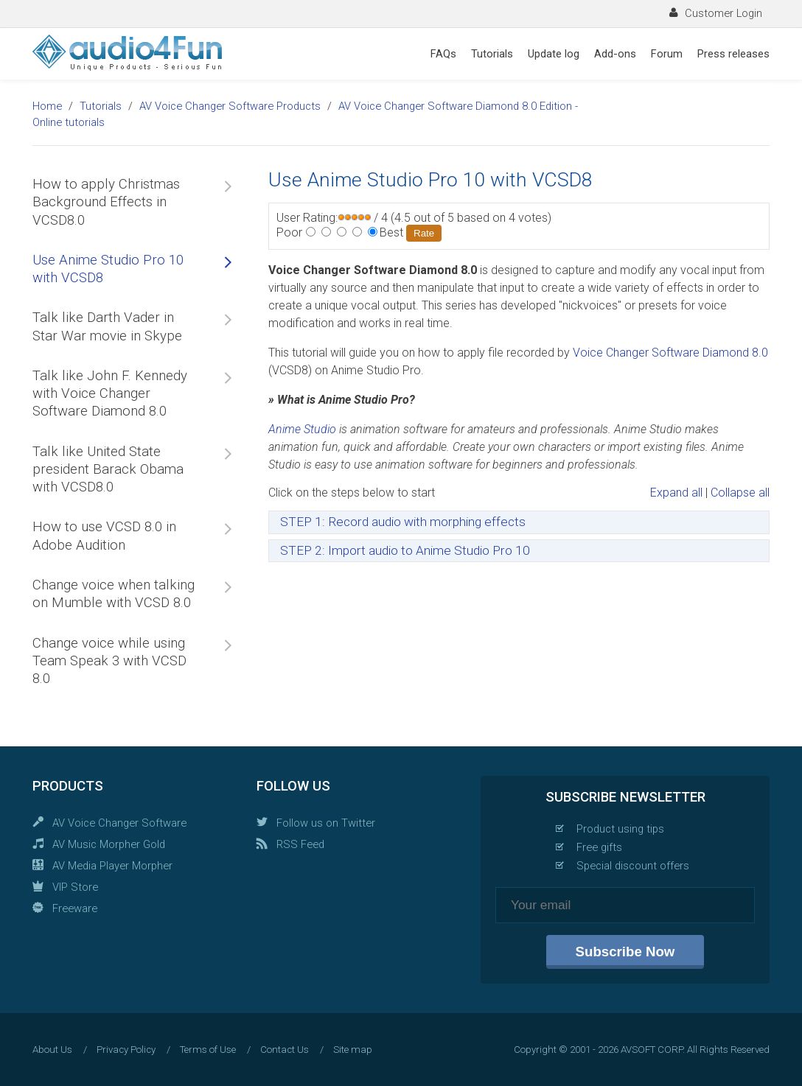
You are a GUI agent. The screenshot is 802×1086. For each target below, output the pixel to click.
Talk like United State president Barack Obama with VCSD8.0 (108, 470)
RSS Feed (300, 844)
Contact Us (284, 1049)
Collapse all (740, 493)
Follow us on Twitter (325, 823)
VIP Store (75, 887)
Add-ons (615, 53)
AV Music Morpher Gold (108, 844)
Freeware (74, 908)
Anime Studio (302, 429)
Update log (553, 53)
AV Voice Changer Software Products (230, 106)
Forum (667, 53)
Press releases (733, 53)
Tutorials (492, 53)
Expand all (676, 493)
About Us (52, 1049)
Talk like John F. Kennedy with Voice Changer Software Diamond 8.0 (109, 394)
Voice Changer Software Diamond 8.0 (670, 353)
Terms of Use (208, 1049)
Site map (352, 1049)
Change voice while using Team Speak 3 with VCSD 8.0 (109, 661)
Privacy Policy (126, 1049)
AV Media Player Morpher (112, 865)
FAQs (443, 53)
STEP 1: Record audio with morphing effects (403, 521)
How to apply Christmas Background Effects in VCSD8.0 (106, 202)
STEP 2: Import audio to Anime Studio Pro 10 (405, 550)
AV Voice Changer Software (119, 823)
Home (47, 106)
